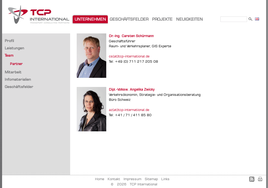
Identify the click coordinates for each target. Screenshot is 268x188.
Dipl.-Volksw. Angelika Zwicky (131, 89)
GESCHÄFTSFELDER (129, 19)
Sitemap (151, 179)
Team (9, 55)
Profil (9, 40)
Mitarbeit (13, 72)
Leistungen (14, 48)
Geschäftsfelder (19, 86)
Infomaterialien (18, 79)
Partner (16, 64)
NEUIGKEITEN (189, 19)
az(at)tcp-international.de (129, 110)
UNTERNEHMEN (90, 19)
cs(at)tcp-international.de (129, 56)
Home (99, 179)
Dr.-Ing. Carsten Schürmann (131, 36)
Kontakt (114, 179)
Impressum (132, 179)
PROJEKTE (162, 19)
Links (165, 179)
